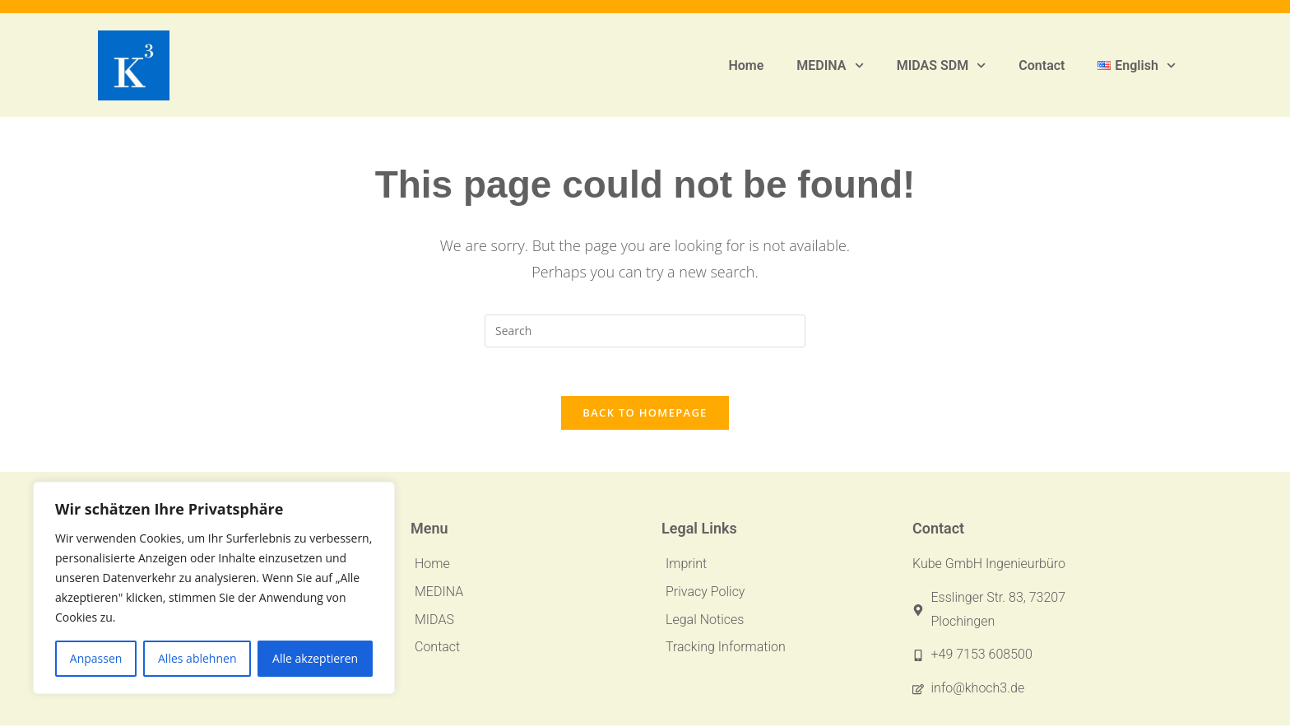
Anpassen (96, 658)
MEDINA (829, 65)
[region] (214, 588)
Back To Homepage (644, 414)
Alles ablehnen (197, 658)
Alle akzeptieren (315, 658)
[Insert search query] (645, 331)
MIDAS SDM (941, 65)
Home (745, 65)
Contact (1042, 65)
